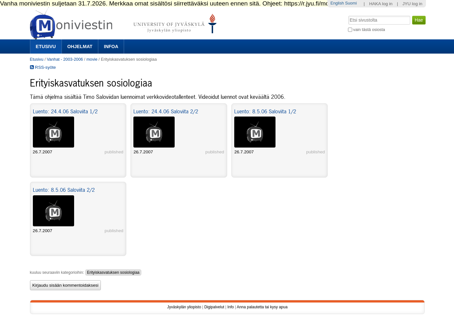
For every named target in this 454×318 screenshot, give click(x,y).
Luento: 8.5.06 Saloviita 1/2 (265, 111)
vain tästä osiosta (369, 29)
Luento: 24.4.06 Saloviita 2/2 (165, 111)
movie (91, 59)
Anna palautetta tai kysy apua (262, 307)
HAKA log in (381, 3)
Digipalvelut (214, 307)
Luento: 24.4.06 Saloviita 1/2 (65, 111)
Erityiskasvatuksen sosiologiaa (113, 272)
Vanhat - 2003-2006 (65, 59)
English (337, 3)
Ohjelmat (79, 46)
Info (230, 307)
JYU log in (412, 3)
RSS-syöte (43, 67)
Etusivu (46, 46)
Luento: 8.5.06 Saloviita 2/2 (64, 189)
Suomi (351, 3)
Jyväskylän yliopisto (184, 307)
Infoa (111, 46)
